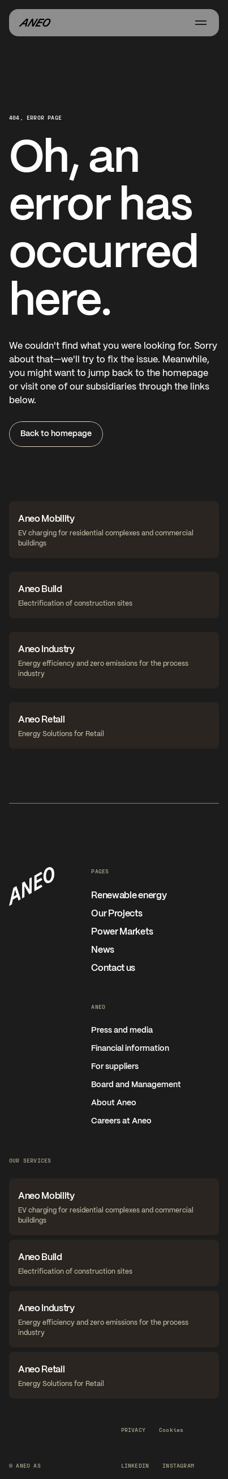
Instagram (178, 1465)
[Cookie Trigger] (171, 1430)
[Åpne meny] (201, 23)
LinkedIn (135, 1465)
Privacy (133, 1429)
